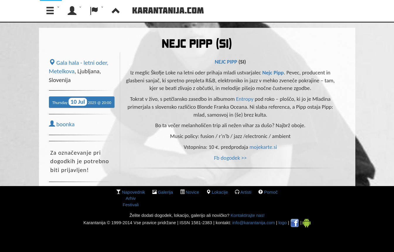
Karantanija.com (168, 10)
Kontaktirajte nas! (247, 215)
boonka (62, 124)
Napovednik (133, 192)
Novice (192, 192)
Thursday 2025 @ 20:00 (81, 102)
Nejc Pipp (273, 72)
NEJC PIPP (226, 61)
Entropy (245, 99)
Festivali (131, 204)
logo (283, 222)
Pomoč (271, 192)
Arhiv (131, 198)
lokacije (220, 192)
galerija (165, 192)
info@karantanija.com (253, 222)
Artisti (246, 192)
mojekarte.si (263, 147)
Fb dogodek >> (230, 157)
